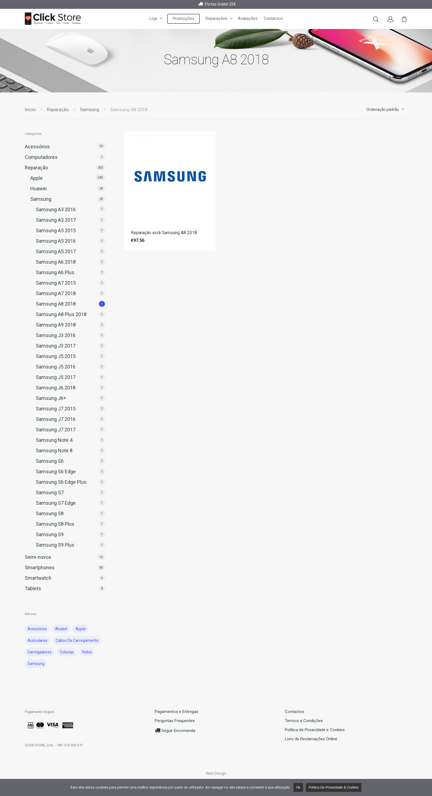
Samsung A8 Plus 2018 (61, 314)
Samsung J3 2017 (55, 346)
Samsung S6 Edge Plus (61, 482)
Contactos (273, 18)
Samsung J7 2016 (55, 419)
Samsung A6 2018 (56, 262)
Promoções (183, 18)
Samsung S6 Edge (56, 471)
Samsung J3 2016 (55, 335)
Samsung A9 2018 (56, 325)
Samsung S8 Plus (55, 524)
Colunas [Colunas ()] (67, 652)
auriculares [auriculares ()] (37, 640)
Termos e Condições (304, 720)
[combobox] (385, 109)
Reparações (219, 19)
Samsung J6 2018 (55, 388)
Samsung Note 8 (54, 450)
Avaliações (248, 18)
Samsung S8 (50, 513)
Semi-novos (38, 557)
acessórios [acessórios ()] (37, 629)
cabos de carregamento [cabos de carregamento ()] (77, 640)
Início (30, 109)
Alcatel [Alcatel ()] (61, 629)
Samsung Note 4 (54, 440)
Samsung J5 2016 (55, 367)
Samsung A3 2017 (56, 220)
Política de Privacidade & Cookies (334, 787)
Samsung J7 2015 (55, 409)
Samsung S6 (50, 461)
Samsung (89, 109)
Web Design (216, 773)
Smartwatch (38, 578)
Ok (298, 787)
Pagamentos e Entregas (176, 711)
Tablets (33, 588)
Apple (36, 178)
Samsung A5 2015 (56, 230)
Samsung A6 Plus (55, 272)
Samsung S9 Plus (55, 545)
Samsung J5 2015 (55, 356)
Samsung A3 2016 (56, 209)
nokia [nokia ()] (87, 652)
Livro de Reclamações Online (311, 738)
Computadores (41, 157)
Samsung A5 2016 (56, 241)
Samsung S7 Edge (56, 503)
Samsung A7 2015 (56, 283)
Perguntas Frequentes (175, 720)
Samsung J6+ (51, 398)
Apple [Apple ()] (80, 629)
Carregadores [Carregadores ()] (40, 652)
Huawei (38, 188)
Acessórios (37, 146)
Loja (155, 19)
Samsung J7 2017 (55, 429)
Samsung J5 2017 (55, 377)
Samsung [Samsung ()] (36, 663)
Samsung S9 (50, 534)
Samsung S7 (50, 492)
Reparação (58, 109)
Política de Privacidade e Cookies (315, 729)
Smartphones (40, 567)
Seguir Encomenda (175, 730)
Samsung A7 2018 (56, 293)
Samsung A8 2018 (56, 304)
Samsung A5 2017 (56, 251)
